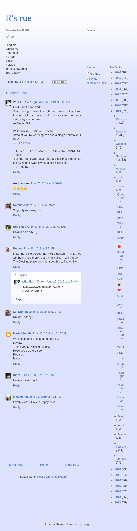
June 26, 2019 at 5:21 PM (39, 248)
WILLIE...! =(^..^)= (25, 102)
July (120, 177)
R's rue (19, 18)
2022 (118, 94)
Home (44, 464)
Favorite (120, 408)
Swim (120, 273)
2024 (118, 83)
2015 (118, 485)
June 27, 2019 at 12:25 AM (49, 333)
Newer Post (15, 464)
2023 (118, 88)
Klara (16, 375)
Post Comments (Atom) (52, 476)
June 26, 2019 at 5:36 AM (46, 183)
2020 (118, 105)
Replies (22, 275)
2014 (118, 491)
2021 (118, 100)
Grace (120, 297)
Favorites (120, 388)
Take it (120, 225)
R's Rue (95, 73)
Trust (120, 358)
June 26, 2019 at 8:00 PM (45, 311)
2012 (118, 502)
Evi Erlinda (20, 311)
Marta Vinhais (22, 333)
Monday (120, 239)
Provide (120, 320)
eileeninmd (20, 396)
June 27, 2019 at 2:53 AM (62, 281)
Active (120, 306)
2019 (118, 111)
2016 (118, 480)
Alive (120, 218)
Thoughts (120, 376)
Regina (18, 248)
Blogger (86, 524)
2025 (118, 77)
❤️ (119, 246)
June (121, 186)
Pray (120, 207)
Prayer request (120, 334)
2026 (118, 72)
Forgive (120, 399)
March (122, 434)
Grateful (120, 365)
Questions (120, 198)
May (120, 416)
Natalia (17, 205)
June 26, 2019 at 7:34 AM (50, 226)
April (121, 425)
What (120, 347)
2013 (118, 497)
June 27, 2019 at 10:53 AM (38, 375)
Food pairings (120, 257)
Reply (16, 172)
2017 (118, 474)
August (120, 168)
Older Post (72, 464)
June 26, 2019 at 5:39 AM (39, 205)
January (121, 458)
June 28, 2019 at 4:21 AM (45, 396)
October (121, 143)
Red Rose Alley (23, 226)
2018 (118, 469)
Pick (120, 212)
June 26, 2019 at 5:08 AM (54, 102)
